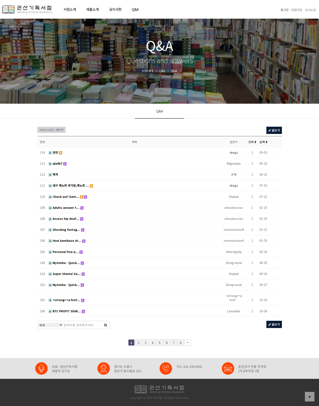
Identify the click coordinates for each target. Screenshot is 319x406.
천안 (54, 152)
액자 (53, 174)
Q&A (135, 9)
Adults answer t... (64, 207)
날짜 (263, 142)
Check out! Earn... (64, 196)
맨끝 (188, 342)
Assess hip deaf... (64, 218)
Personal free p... (64, 252)
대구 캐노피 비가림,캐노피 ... (69, 185)
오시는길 (310, 9)
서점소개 (69, 9)
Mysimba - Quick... (65, 263)
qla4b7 (56, 163)
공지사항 (115, 9)
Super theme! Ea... (65, 274)
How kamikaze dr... (65, 240)
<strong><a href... (65, 300)
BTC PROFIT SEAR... (65, 311)
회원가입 (296, 9)
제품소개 (92, 9)
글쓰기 (274, 130)
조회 (252, 142)
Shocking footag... (65, 229)
